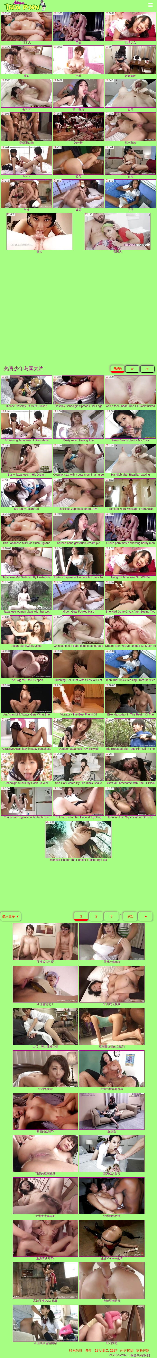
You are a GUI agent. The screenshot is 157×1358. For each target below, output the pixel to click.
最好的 (118, 368)
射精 (130, 95)
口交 (78, 28)
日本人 (26, 28)
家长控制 (142, 1350)
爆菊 (78, 195)
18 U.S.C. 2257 (106, 1350)
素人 (39, 233)
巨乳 (78, 61)
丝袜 (26, 195)
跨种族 (78, 128)
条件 (88, 1350)
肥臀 (78, 162)
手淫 (130, 195)
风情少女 (130, 28)
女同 (130, 162)
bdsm (26, 162)
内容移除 (126, 1350)
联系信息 (75, 1350)
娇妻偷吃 (130, 61)
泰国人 (117, 233)
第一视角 (78, 95)
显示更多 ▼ (10, 916)
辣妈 (26, 61)
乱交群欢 (130, 128)
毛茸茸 (26, 95)
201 (130, 916)
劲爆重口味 (26, 128)
